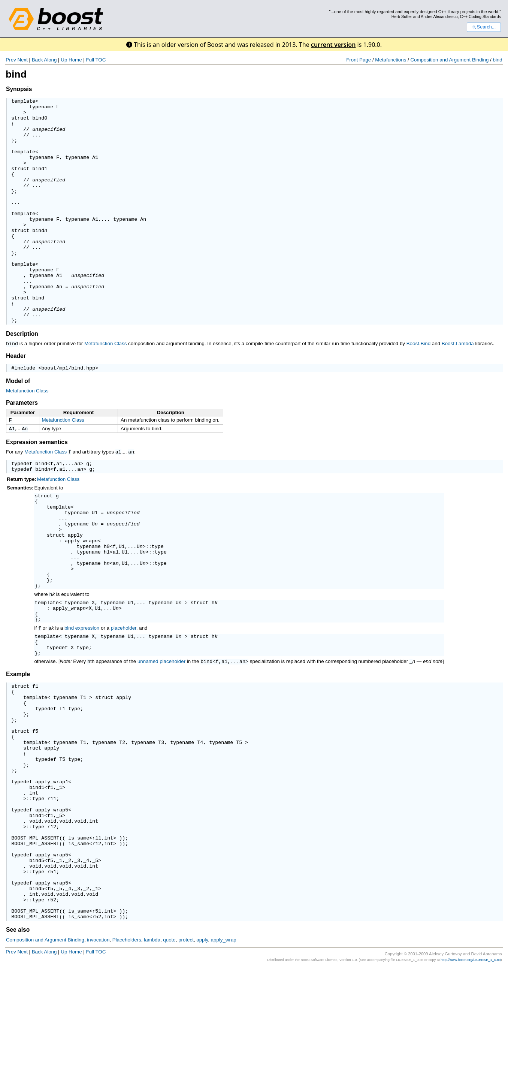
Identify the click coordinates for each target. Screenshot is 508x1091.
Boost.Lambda (458, 388)
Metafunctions (390, 60)
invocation (98, 1063)
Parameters (22, 448)
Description (22, 379)
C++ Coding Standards (480, 16)
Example (18, 750)
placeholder (123, 700)
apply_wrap (80, 599)
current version (333, 44)
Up (64, 60)
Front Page (358, 60)
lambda (152, 1063)
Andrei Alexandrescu (439, 16)
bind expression (81, 700)
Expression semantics (37, 489)
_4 (86, 972)
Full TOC (96, 60)
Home (75, 60)
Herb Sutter (401, 16)
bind (497, 60)
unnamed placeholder (161, 738)
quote (169, 1063)
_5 (59, 918)
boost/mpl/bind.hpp (68, 413)
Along (50, 60)
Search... (484, 27)
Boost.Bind (418, 388)
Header (16, 400)
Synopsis (19, 89)
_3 (77, 972)
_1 (59, 884)
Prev (11, 60)
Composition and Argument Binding (449, 60)
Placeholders (126, 1063)
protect (186, 1063)
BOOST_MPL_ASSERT (35, 945)
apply (75, 593)
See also (18, 1053)
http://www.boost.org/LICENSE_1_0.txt (471, 1083)
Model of (18, 427)
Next (22, 60)
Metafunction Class (105, 388)
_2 (68, 972)
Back (37, 60)
